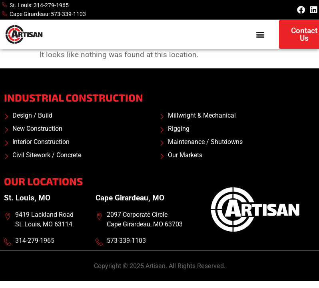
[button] (260, 34)
